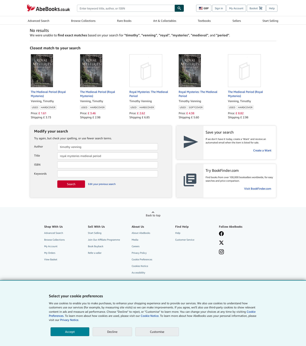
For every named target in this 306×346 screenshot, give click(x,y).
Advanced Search (38, 20)
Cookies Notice (140, 266)
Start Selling (270, 20)
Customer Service (184, 239)
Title (37, 155)
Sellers (236, 20)
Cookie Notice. (150, 315)
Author (38, 146)
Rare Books (124, 20)
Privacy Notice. (69, 320)
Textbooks (204, 20)
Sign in (219, 8)
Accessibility (138, 272)
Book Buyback (95, 246)
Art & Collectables (164, 20)
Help (272, 8)
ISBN (37, 164)
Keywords (40, 173)
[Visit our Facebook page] (238, 234)
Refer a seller (94, 252)
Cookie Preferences (142, 259)
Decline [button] (112, 331)
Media (135, 239)
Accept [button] (70, 331)
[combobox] (126, 8)
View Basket (50, 259)
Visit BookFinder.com (257, 188)
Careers (135, 246)
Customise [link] (157, 331)
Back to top (153, 215)
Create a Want (262, 150)
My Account (236, 8)
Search (71, 184)
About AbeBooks (141, 232)
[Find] (179, 8)
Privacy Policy (139, 252)
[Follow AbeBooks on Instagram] (238, 252)
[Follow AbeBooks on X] (238, 243)
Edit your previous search (102, 184)
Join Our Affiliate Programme (104, 239)
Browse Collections (83, 20)
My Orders (49, 252)
